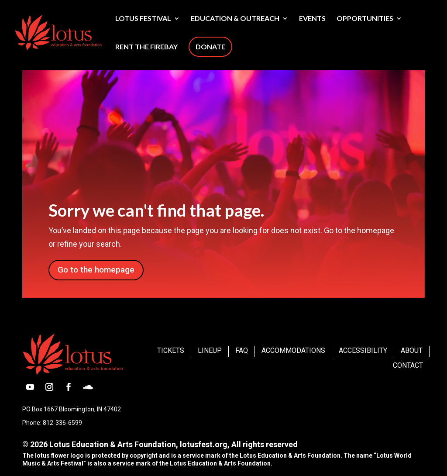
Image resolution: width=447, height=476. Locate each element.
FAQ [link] (241, 350)
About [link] (412, 350)
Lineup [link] (210, 350)
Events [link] (312, 18)
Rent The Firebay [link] (146, 47)
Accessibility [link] (363, 350)
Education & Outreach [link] (235, 18)
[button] (30, 387)
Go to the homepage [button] (96, 270)
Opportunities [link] (365, 18)
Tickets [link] (170, 350)
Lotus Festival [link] (143, 18)
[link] (79, 31)
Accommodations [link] (293, 350)
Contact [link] (408, 365)
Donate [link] (210, 46)
